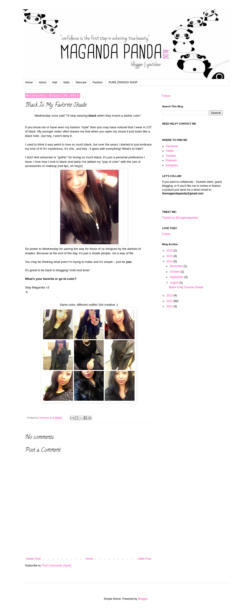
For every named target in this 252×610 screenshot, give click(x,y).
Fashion (98, 82)
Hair (54, 82)
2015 (169, 256)
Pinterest (171, 160)
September (177, 277)
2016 (169, 250)
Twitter (170, 150)
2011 (169, 306)
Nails (66, 82)
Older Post (144, 558)
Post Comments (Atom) (56, 565)
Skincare (81, 82)
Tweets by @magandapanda (180, 217)
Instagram (172, 165)
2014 (169, 261)
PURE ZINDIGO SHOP (123, 82)
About (42, 82)
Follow (166, 96)
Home (29, 82)
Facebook (172, 146)
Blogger (143, 598)
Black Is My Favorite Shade (186, 287)
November (176, 266)
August (174, 282)
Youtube (171, 155)
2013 (169, 295)
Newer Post (33, 558)
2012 (169, 301)
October (175, 271)
